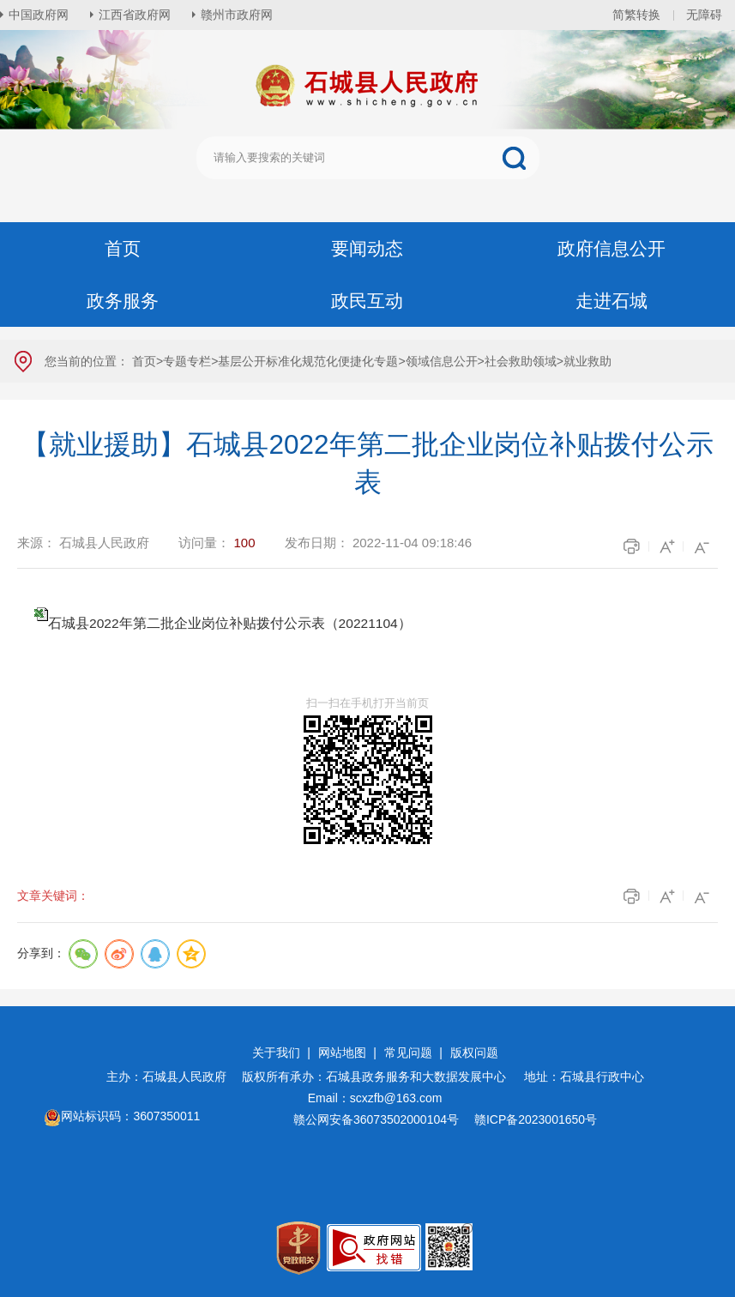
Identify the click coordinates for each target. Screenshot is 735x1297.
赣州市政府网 (237, 14)
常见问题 (408, 1052)
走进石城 (611, 301)
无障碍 (704, 14)
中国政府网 (39, 14)
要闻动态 (367, 248)
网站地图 (342, 1052)
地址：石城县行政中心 (584, 1076)
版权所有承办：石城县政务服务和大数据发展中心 (380, 1076)
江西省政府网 (135, 14)
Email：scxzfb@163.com (375, 1098)
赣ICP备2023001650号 (537, 1119)
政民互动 (367, 301)
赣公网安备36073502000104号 (376, 1119)
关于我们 (276, 1052)
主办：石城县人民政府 (172, 1076)
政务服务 (123, 301)
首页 (123, 248)
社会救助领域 (521, 361)
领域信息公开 (442, 361)
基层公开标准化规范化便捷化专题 (308, 361)
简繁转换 (636, 14)
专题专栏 (187, 361)
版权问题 (474, 1052)
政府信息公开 (611, 248)
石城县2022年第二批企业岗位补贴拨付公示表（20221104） (230, 623)
